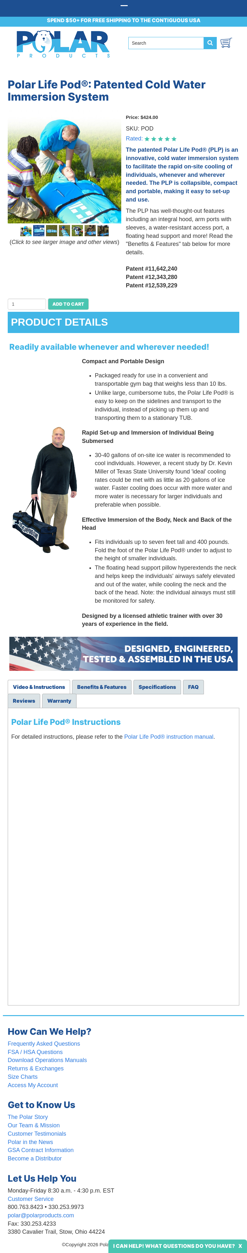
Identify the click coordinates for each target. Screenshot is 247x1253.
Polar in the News (30, 1142)
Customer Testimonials (37, 1134)
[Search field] (168, 43)
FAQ (193, 687)
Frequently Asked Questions (44, 1044)
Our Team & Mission (34, 1125)
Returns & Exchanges (36, 1068)
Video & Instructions (39, 687)
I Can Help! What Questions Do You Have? (174, 1246)
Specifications (157, 687)
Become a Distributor (35, 1158)
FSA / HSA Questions (35, 1052)
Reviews (24, 701)
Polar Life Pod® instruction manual (168, 737)
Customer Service (31, 1199)
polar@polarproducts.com (41, 1215)
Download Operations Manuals (47, 1060)
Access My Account (33, 1085)
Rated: (135, 138)
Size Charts (23, 1077)
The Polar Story (28, 1117)
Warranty (59, 701)
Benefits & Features (101, 687)
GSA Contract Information (41, 1150)
